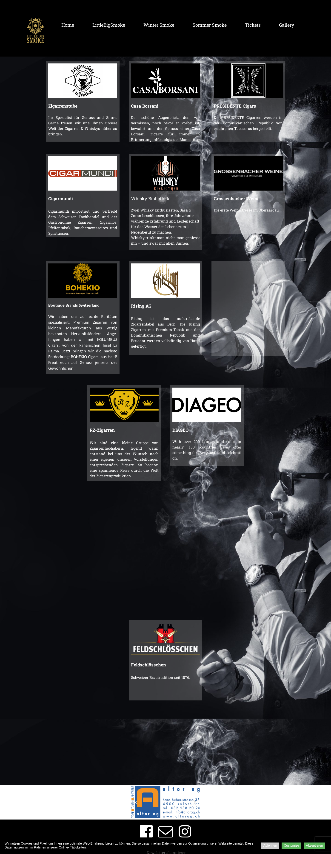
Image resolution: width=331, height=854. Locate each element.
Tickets (253, 25)
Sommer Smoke (210, 25)
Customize (291, 845)
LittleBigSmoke (108, 25)
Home (67, 25)
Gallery (286, 25)
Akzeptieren (314, 845)
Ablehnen (270, 845)
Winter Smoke (158, 25)
